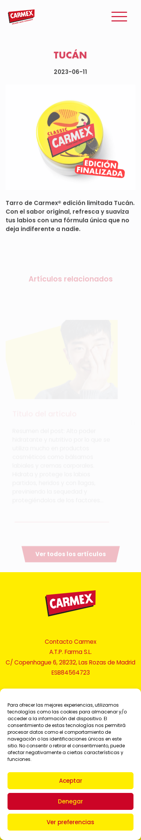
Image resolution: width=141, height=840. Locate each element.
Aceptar (70, 781)
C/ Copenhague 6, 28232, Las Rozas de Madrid (70, 662)
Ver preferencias (70, 822)
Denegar (70, 801)
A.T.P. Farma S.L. (70, 652)
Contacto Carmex (70, 642)
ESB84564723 (71, 673)
